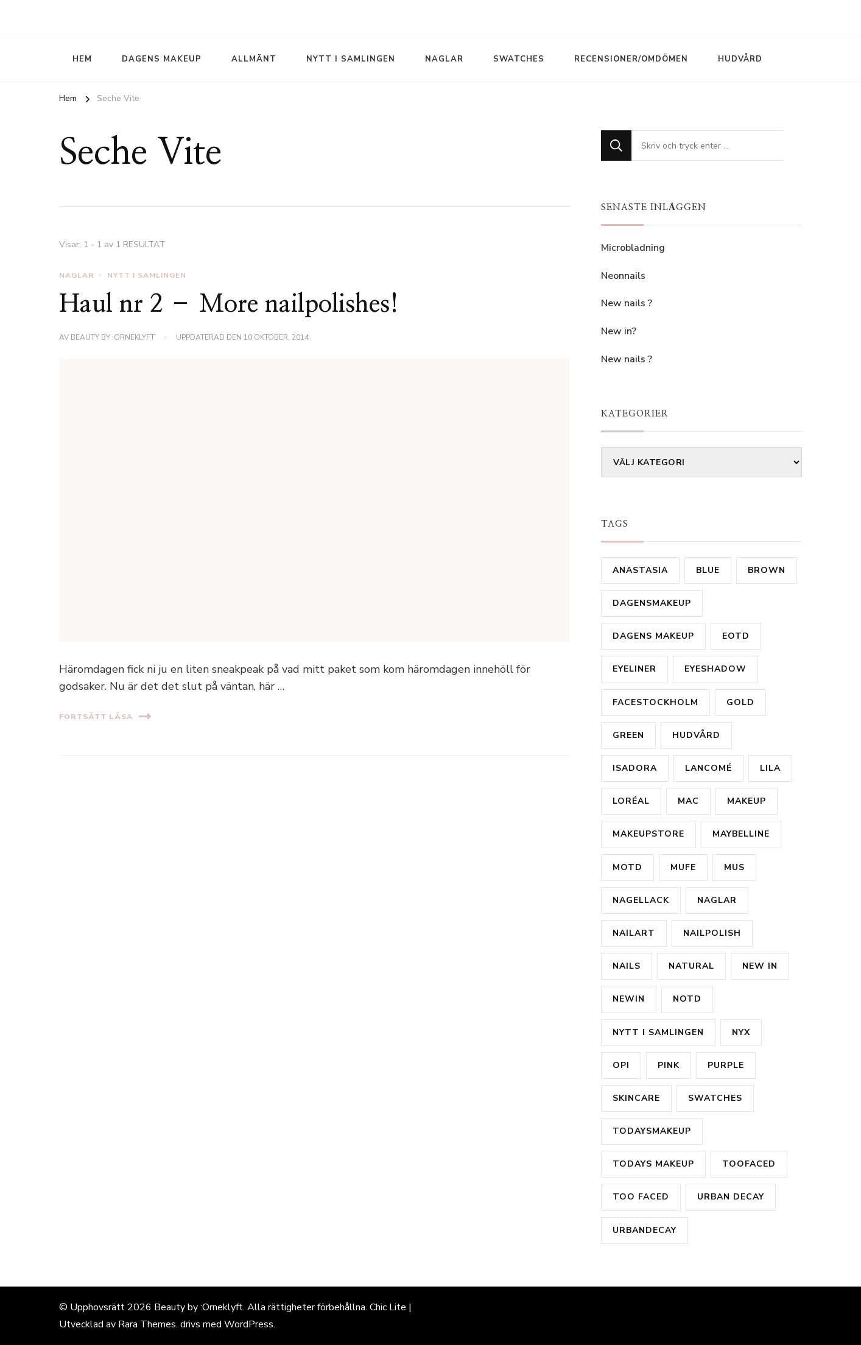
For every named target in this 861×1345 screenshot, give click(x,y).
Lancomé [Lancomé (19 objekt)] (708, 768)
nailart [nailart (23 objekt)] (634, 933)
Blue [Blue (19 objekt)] (708, 570)
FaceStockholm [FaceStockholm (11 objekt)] (655, 702)
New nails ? (626, 303)
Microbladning (634, 248)
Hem (82, 59)
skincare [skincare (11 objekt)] (636, 1098)
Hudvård (740, 59)
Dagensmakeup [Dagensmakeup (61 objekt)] (652, 603)
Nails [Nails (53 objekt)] (627, 966)
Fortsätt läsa (105, 716)
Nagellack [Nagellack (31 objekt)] (641, 900)
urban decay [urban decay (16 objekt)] (730, 1197)
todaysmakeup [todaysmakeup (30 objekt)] (652, 1131)
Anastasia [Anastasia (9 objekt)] (640, 570)
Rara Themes (147, 1324)
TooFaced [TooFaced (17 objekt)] (749, 1164)
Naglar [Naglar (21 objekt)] (717, 900)
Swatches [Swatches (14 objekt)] (715, 1098)
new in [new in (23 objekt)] (760, 966)
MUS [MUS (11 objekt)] (734, 867)
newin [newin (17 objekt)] (629, 999)
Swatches (518, 59)
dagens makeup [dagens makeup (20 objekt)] (653, 636)
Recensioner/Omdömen (631, 59)
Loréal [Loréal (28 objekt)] (631, 801)
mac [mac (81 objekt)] (688, 801)
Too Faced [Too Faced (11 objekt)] (641, 1197)
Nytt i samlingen (350, 59)
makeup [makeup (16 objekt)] (746, 801)
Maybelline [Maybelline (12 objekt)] (741, 834)
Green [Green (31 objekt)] (628, 735)
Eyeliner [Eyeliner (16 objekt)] (634, 669)
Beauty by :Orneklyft (113, 337)
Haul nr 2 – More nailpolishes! (229, 304)
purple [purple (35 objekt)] (726, 1065)
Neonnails (623, 276)
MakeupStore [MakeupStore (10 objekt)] (648, 834)
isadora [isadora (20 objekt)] (635, 768)
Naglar (444, 59)
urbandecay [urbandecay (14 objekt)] (644, 1230)
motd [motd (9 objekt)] (627, 867)
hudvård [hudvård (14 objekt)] (696, 735)
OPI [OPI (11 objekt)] (621, 1065)
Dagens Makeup (162, 59)
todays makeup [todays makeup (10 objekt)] (653, 1164)
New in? (618, 331)
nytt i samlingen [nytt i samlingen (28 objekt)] (658, 1032)
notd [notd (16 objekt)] (687, 999)
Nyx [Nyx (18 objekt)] (741, 1032)
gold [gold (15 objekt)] (740, 702)
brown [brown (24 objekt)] (766, 570)
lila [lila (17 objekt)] (770, 768)
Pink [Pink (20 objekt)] (669, 1065)
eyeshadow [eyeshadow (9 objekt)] (715, 669)
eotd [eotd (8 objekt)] (736, 636)
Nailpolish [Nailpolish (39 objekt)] (712, 933)
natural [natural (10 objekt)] (691, 966)
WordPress (248, 1324)
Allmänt (253, 59)
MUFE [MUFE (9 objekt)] (683, 867)
